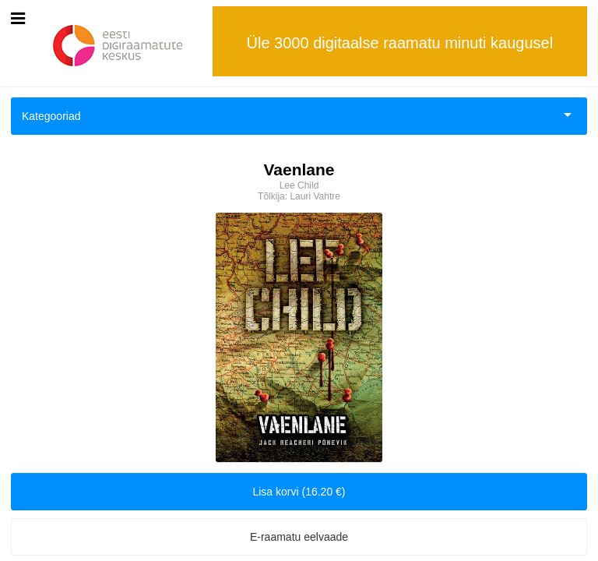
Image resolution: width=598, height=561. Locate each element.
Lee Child (299, 185)
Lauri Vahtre (314, 196)
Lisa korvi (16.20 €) (298, 491)
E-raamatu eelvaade (299, 537)
